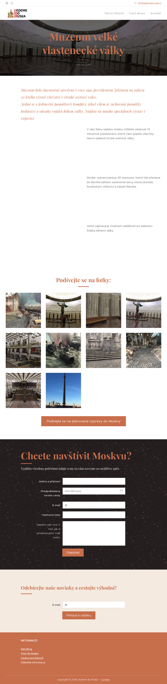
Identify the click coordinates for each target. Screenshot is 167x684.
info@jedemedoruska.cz (149, 3)
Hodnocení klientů (32, 657)
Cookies (105, 679)
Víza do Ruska (30, 653)
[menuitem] (115, 13)
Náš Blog (26, 648)
